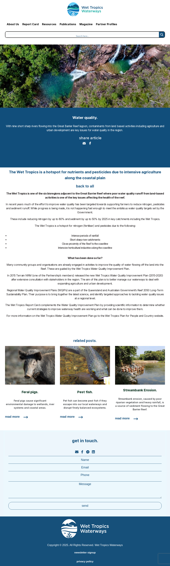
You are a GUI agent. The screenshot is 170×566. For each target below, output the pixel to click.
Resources (49, 24)
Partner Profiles (106, 24)
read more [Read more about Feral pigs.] (12, 416)
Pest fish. (85, 392)
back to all (85, 186)
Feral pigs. (30, 392)
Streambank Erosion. (140, 390)
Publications (68, 24)
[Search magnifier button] (162, 34)
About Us (13, 24)
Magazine (86, 24)
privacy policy (85, 561)
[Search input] (82, 36)
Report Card (30, 24)
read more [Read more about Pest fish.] (67, 416)
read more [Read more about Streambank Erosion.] (122, 418)
